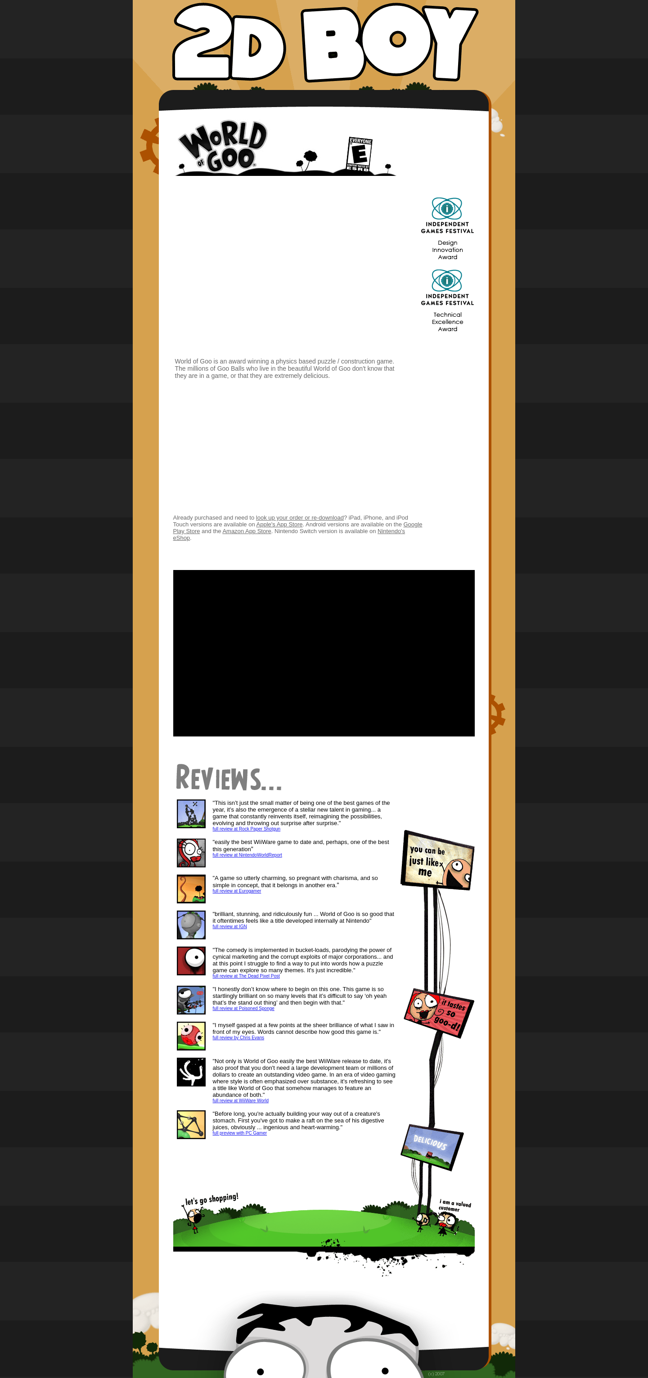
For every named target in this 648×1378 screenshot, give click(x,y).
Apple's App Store (279, 524)
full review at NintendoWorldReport (247, 855)
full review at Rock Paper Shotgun (247, 828)
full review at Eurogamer (237, 891)
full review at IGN (230, 926)
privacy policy (324, 1371)
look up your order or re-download (300, 517)
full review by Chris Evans (238, 1037)
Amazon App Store (246, 531)
